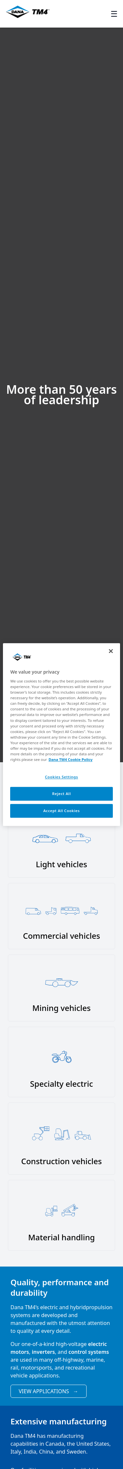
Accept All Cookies (61, 810)
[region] (61, 734)
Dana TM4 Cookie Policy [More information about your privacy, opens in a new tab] (70, 759)
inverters (43, 1351)
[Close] (111, 651)
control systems (89, 1351)
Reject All (61, 793)
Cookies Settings (61, 776)
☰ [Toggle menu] (114, 14)
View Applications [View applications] (48, 1391)
